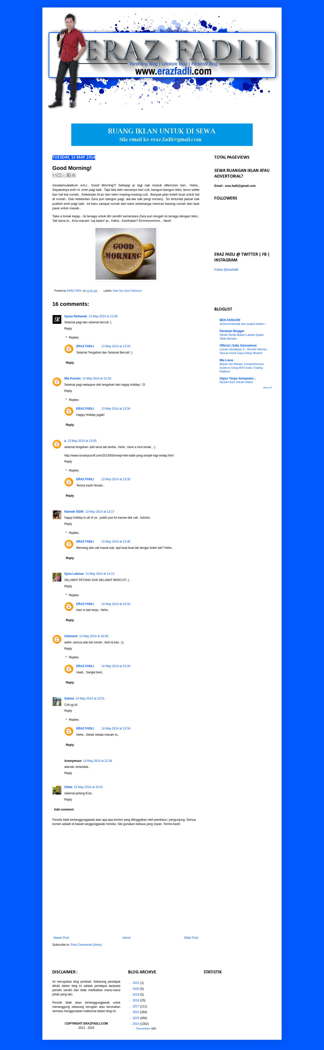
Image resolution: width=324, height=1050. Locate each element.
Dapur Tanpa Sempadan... (238, 378)
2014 (136, 1024)
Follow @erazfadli (226, 269)
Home (127, 937)
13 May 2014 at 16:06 (93, 636)
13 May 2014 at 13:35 (115, 479)
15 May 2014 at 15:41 (88, 787)
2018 (136, 1000)
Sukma (69, 698)
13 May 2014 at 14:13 (99, 574)
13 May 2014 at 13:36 (115, 541)
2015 (136, 1018)
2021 (136, 983)
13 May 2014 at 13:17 (99, 511)
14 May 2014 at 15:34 (115, 666)
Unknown (71, 636)
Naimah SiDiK (74, 511)
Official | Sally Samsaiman (238, 345)
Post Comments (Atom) (86, 944)
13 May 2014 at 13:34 (115, 408)
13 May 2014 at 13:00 (82, 441)
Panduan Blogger (232, 331)
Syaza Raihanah (75, 316)
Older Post (191, 937)
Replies (74, 337)
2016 (136, 1012)
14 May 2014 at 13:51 (90, 698)
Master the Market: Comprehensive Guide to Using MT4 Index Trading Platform (242, 367)
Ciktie (68, 787)
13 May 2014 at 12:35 (96, 378)
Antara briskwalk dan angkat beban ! (242, 323)
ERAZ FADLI (85, 346)
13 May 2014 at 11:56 (102, 316)
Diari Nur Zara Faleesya (127, 290)
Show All (267, 387)
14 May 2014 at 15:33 (115, 604)
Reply (68, 328)
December (143, 1029)
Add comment (64, 809)
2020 (136, 989)
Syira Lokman (74, 574)
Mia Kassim (72, 378)
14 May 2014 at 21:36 (97, 761)
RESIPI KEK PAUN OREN (236, 382)
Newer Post (61, 937)
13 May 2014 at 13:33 (115, 346)
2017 (136, 1006)
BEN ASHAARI (230, 320)
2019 (136, 994)
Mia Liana (226, 360)
